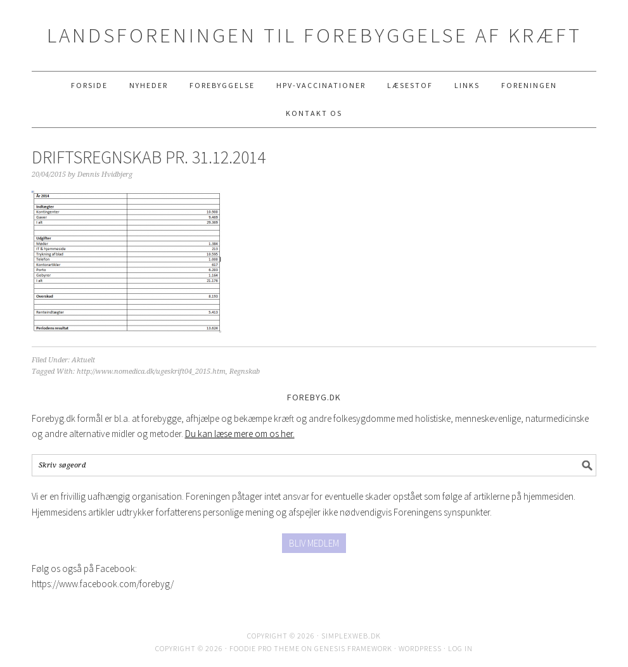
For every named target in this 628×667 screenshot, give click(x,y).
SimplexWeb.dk (351, 635)
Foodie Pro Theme (264, 648)
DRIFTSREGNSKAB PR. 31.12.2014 (149, 157)
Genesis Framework (353, 648)
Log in (460, 648)
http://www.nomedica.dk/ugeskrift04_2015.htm (151, 371)
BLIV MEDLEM (314, 543)
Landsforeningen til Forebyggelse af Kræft (314, 35)
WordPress (420, 648)
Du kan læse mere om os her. (240, 434)
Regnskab (244, 371)
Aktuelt (83, 360)
